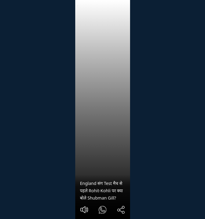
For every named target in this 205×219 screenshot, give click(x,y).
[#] (102, 210)
